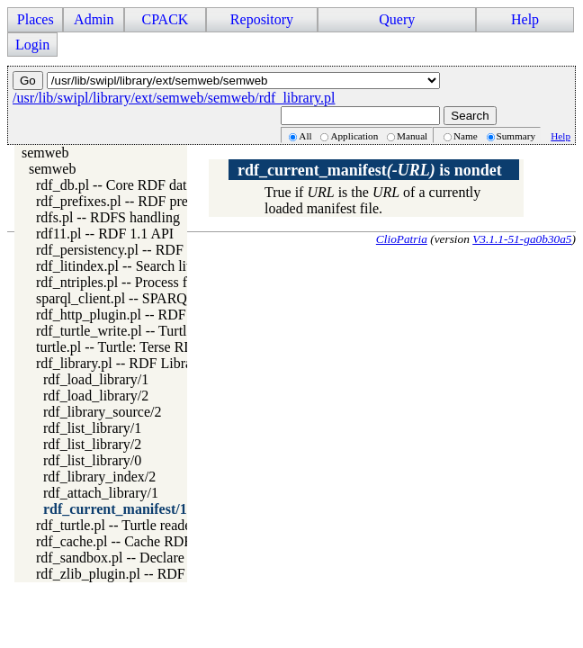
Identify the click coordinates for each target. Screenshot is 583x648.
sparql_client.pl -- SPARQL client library (154, 298)
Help (525, 19)
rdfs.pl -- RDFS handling (108, 217)
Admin (93, 19)
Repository (261, 19)
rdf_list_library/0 (92, 460)
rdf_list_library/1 (92, 428)
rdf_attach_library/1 (100, 492)
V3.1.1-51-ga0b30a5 (521, 239)
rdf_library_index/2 (99, 476)
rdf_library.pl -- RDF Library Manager (147, 363)
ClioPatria (401, 239)
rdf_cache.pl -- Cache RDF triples (133, 541)
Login (32, 44)
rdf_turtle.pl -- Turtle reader (116, 525)
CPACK (164, 19)
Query (397, 19)
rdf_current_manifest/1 (115, 509)
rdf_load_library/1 (95, 379)
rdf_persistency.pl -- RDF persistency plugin (164, 249)
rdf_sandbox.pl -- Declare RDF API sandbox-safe (178, 557)
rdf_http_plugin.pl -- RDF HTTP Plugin (151, 314)
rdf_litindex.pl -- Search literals (127, 266)
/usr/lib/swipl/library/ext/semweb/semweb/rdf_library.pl (174, 97)
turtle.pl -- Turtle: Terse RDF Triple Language (168, 347)
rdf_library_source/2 (102, 411)
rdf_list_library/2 (92, 444)
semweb (45, 152)
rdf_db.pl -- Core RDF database (127, 185)
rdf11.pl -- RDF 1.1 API (105, 233)
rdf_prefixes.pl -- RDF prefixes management (164, 201)
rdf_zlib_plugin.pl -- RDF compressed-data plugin (181, 573)
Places (35, 19)
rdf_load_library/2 (95, 395)
